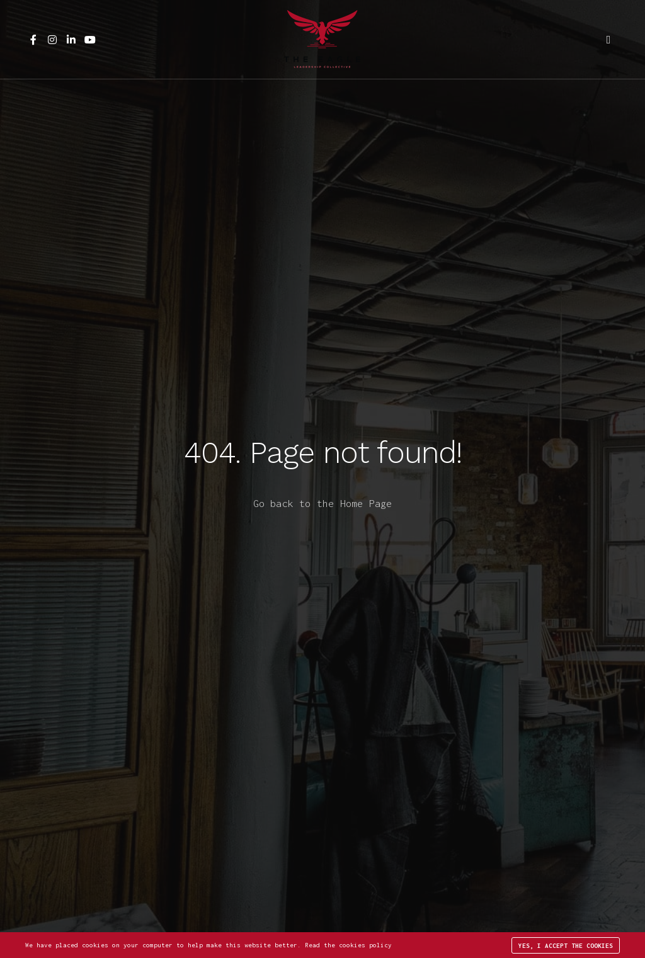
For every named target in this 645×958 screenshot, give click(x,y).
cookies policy (365, 945)
